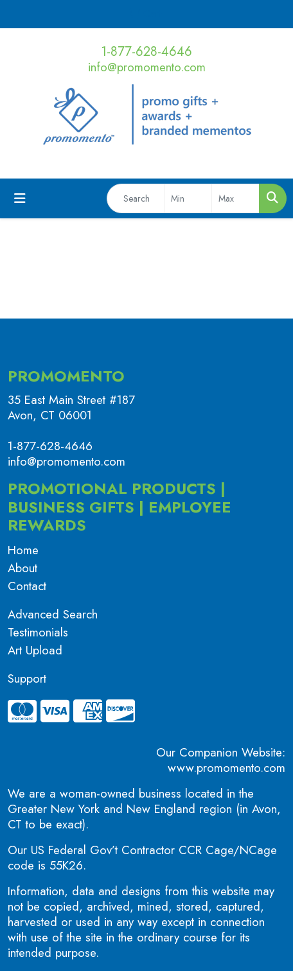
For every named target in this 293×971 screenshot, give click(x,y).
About (22, 568)
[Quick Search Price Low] (188, 198)
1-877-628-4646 (146, 51)
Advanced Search (53, 614)
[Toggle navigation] (19, 198)
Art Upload (35, 650)
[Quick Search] (135, 198)
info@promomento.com (147, 67)
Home (23, 550)
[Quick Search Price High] (235, 198)
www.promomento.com (226, 767)
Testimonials (38, 632)
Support (27, 678)
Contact (27, 586)
